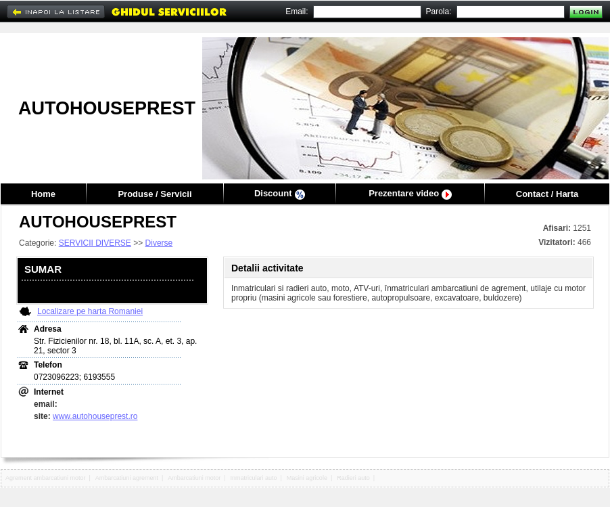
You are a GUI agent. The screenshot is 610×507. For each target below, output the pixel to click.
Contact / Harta (547, 194)
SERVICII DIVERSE (95, 243)
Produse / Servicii (154, 194)
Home (43, 194)
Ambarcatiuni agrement (126, 478)
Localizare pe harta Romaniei (90, 311)
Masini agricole (307, 478)
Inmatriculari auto (254, 478)
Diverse (159, 243)
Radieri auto (353, 478)
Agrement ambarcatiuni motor (45, 478)
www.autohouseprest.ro (95, 416)
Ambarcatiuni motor (194, 478)
